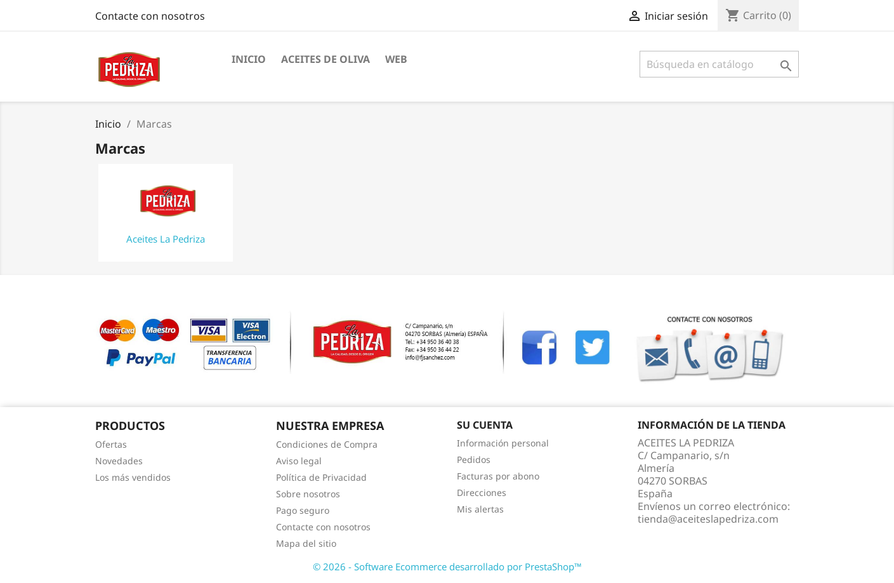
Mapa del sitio (306, 543)
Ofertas (111, 444)
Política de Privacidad (321, 477)
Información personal (503, 443)
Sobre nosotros (308, 494)
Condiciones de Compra (327, 444)
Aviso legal (299, 461)
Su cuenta (485, 425)
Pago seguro (302, 510)
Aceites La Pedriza (165, 238)
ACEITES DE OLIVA (325, 59)
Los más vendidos (133, 477)
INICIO (249, 59)
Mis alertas (480, 509)
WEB (396, 59)
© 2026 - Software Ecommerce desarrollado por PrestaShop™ (447, 566)
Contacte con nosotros (150, 16)
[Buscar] (719, 64)
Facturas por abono (498, 476)
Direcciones (481, 492)
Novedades (119, 461)
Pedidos (473, 459)
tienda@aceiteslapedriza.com (708, 519)
